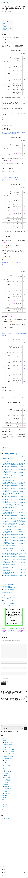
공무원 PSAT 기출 (10, 630)
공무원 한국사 (5, 795)
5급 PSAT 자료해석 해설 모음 (9, 584)
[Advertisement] (14, 17)
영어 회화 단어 (5, 804)
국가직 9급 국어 (6, 762)
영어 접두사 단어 (5, 806)
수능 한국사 (5, 784)
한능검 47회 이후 (7, 771)
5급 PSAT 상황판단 (8, 744)
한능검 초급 (7, 779)
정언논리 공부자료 (6, 765)
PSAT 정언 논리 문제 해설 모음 (9, 597)
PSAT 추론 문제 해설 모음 (8, 600)
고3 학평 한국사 (7, 789)
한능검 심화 (7, 775)
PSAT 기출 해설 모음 (7, 594)
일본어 (3, 872)
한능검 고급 (7, 782)
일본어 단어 (4, 809)
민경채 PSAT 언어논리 (8, 756)
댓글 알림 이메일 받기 (4, 678)
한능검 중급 (7, 780)
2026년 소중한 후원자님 (6, 818)
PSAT (13, 631)
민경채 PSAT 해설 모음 (7, 592)
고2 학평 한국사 (7, 791)
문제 (4, 25)
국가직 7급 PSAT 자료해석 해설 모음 (10, 587)
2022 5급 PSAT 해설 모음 (8, 583)
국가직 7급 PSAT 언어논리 (9, 749)
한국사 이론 (5, 797)
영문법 (3, 799)
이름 (1, 660)
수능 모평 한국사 (7, 788)
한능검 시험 (5, 770)
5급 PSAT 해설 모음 (7, 586)
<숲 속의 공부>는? (5, 863)
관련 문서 (5, 29)
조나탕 (5, 11)
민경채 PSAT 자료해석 (8, 760)
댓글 (2, 643)
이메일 (2, 665)
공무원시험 (20, 628)
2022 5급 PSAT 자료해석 (8, 28)
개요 (4, 23)
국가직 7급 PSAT (6, 747)
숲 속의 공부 (4, 2)
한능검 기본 (7, 773)
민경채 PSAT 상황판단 (8, 758)
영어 (3, 866)
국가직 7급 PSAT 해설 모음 (8, 589)
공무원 (15, 628)
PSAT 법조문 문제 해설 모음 (8, 603)
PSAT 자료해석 (8, 631)
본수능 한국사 (7, 786)
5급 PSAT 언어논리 (8, 742)
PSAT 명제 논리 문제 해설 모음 (9, 595)
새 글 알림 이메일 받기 (4, 681)
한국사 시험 (4, 768)
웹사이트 (2, 671)
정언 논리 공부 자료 (7, 598)
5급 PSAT (4, 628)
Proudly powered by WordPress (12, 875)
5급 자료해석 (11, 628)
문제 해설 (5, 26)
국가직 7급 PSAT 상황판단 (9, 751)
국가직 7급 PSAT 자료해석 (9, 753)
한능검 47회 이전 (7, 777)
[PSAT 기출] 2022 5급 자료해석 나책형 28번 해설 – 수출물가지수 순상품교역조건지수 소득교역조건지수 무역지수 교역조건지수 (14, 493)
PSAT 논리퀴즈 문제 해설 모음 (9, 605)
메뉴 (25, 2)
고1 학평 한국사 (7, 793)
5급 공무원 (17, 631)
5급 (7, 628)
